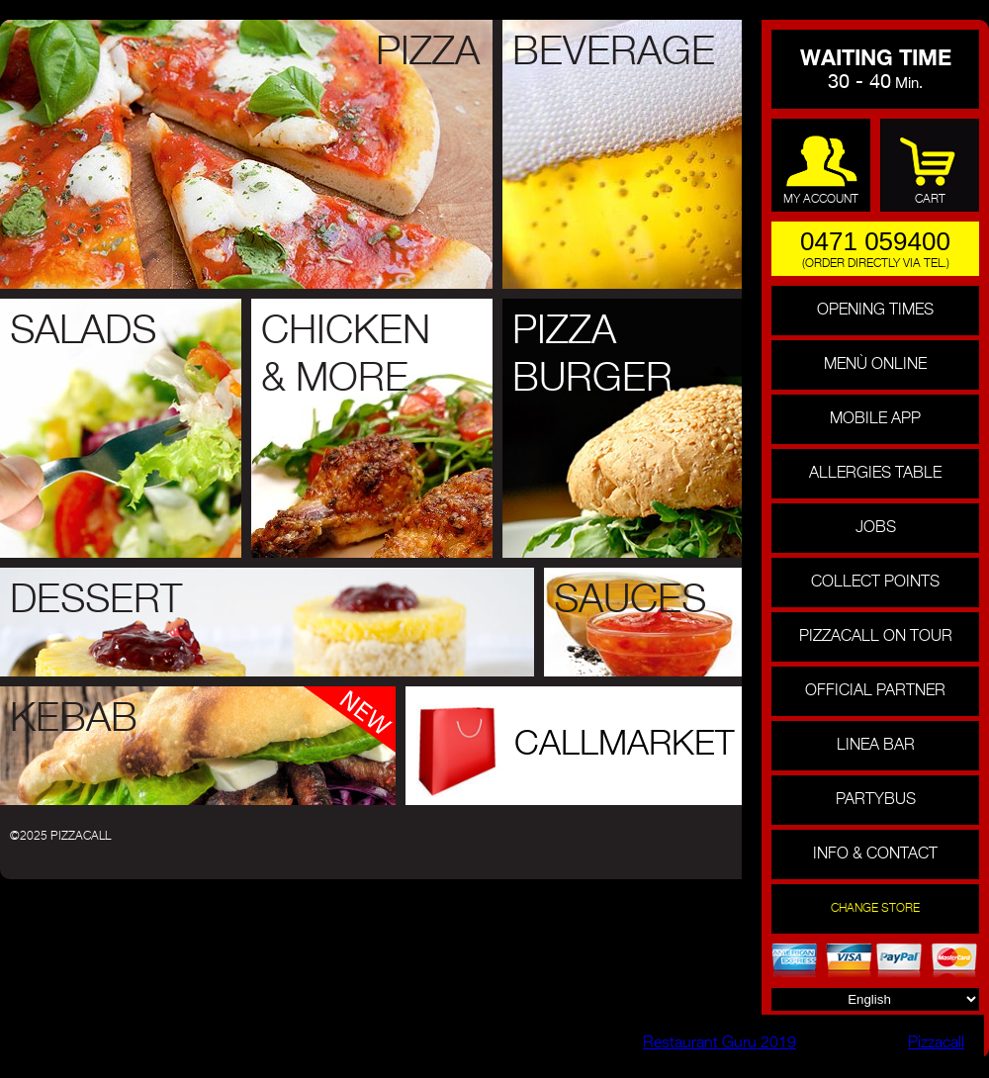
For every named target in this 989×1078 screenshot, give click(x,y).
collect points (875, 582)
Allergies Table (875, 474)
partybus (876, 800)
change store (875, 909)
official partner (875, 691)
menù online (875, 365)
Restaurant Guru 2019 (719, 1043)
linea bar (876, 746)
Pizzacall (936, 1043)
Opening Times (875, 310)
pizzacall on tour (875, 637)
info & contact (875, 854)
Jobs (875, 528)
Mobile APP (875, 419)
